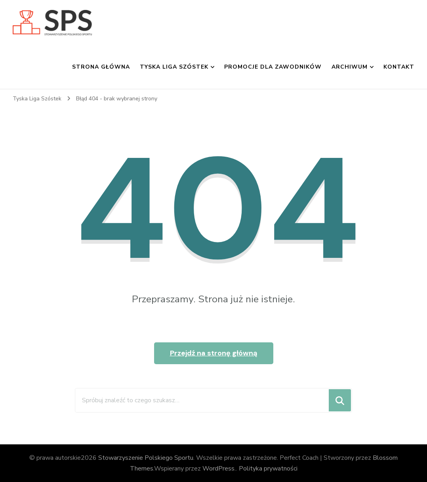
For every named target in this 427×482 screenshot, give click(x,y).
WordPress (218, 468)
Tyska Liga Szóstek (174, 67)
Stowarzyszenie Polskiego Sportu (145, 457)
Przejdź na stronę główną (213, 353)
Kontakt (398, 67)
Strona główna (101, 67)
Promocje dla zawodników (273, 67)
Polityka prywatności (268, 468)
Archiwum (350, 67)
